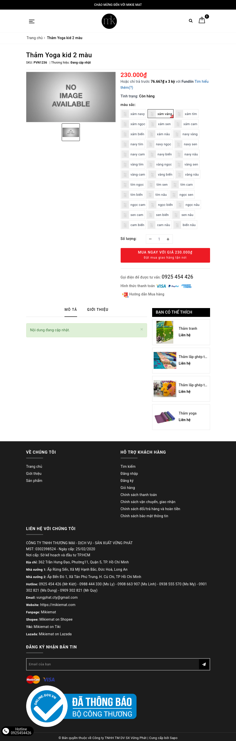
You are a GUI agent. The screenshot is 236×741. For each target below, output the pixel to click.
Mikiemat (48, 612)
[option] (71, 97)
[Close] (141, 329)
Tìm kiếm (128, 466)
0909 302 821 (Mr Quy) (78, 590)
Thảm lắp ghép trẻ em (193, 357)
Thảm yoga (188, 413)
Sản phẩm (34, 481)
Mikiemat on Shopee (56, 619)
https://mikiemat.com (58, 605)
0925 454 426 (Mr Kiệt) (58, 584)
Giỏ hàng (128, 488)
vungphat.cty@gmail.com (57, 597)
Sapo (174, 735)
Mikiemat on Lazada (55, 634)
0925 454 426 (177, 277)
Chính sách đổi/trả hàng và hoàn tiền (150, 509)
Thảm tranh (188, 328)
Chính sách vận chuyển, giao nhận (148, 502)
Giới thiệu (34, 474)
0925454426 (21, 733)
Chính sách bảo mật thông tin (144, 516)
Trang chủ (34, 466)
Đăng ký (127, 481)
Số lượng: (129, 239)
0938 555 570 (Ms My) (177, 584)
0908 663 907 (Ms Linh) (137, 584)
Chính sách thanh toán (139, 495)
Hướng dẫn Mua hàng (143, 294)
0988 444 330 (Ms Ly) (97, 584)
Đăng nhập (129, 474)
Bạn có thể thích (174, 312)
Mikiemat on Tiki (47, 627)
